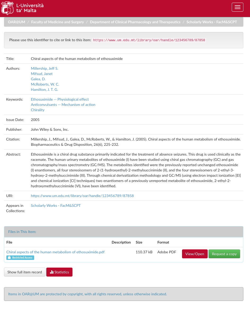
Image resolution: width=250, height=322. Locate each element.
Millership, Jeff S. (44, 68)
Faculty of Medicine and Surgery (57, 22)
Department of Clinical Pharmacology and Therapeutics (135, 22)
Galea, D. (38, 79)
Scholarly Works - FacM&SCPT (212, 22)
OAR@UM (16, 22)
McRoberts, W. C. (45, 84)
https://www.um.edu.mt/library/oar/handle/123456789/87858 (82, 195)
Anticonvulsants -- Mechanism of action (63, 104)
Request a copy (224, 253)
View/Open (194, 253)
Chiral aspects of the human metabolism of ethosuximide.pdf (55, 252)
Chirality (37, 110)
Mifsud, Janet (42, 73)
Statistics (59, 272)
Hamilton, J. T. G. (44, 89)
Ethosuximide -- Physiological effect (60, 99)
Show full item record (24, 272)
